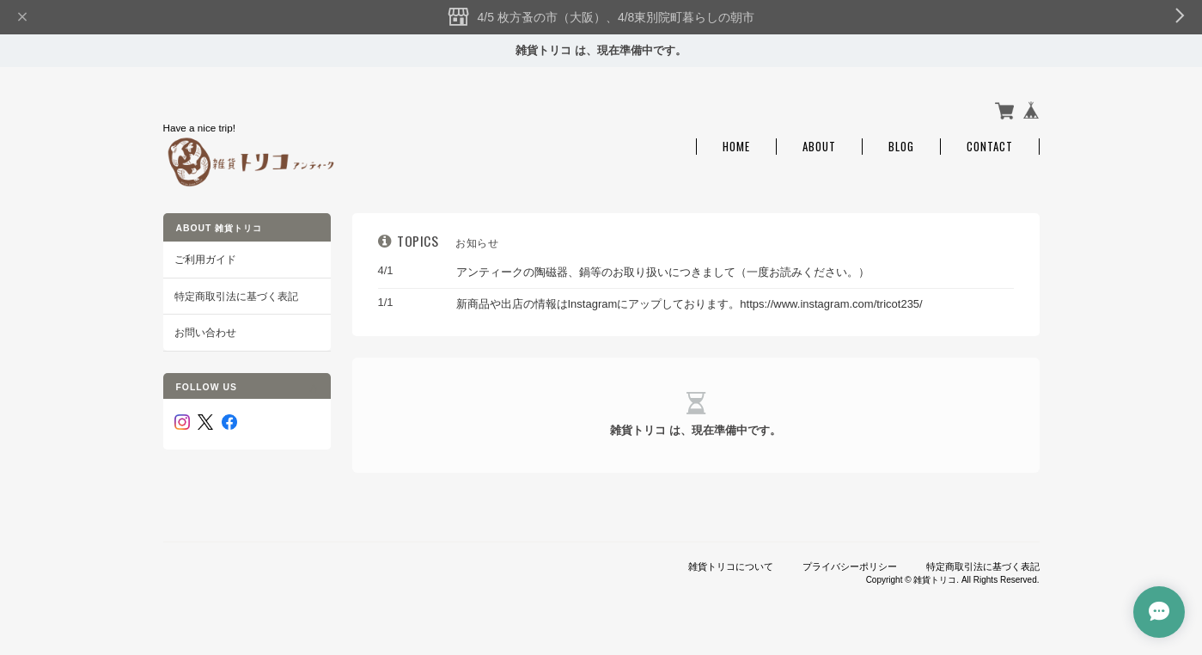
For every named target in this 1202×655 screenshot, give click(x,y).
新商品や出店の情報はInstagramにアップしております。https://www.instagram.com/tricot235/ (689, 303)
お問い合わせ (205, 332)
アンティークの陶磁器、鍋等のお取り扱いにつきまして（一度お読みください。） (662, 272)
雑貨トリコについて (730, 566)
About (819, 146)
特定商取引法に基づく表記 (236, 296)
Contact (990, 146)
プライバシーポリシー (849, 566)
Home (736, 146)
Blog (901, 146)
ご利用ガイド (205, 259)
